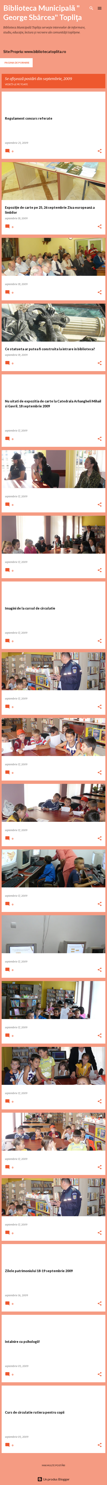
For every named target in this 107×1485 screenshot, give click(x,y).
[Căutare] (91, 8)
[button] (99, 151)
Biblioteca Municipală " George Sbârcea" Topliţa (42, 12)
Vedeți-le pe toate (16, 84)
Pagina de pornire (17, 62)
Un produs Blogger (53, 1479)
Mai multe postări (53, 1465)
